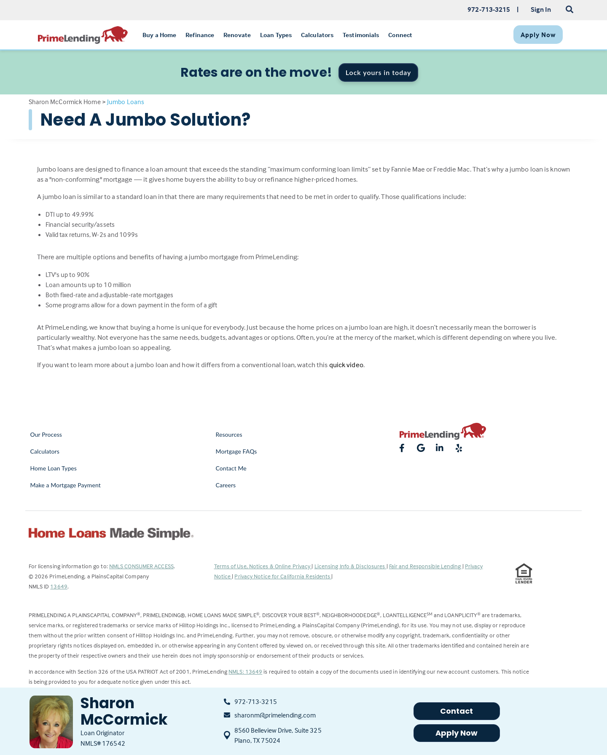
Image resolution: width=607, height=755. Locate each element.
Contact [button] (456, 711)
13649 (58, 586)
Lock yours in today (378, 72)
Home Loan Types (53, 468)
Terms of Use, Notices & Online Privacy (263, 566)
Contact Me (231, 468)
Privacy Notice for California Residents (282, 576)
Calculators (44, 451)
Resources (229, 434)
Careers (226, 485)
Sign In (541, 9)
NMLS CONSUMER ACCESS (141, 566)
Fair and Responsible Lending (425, 566)
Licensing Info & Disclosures (350, 566)
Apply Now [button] (456, 733)
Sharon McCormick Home (65, 101)
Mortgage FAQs (236, 451)
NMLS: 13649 (245, 671)
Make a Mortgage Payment (65, 485)
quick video (346, 364)
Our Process (46, 434)
